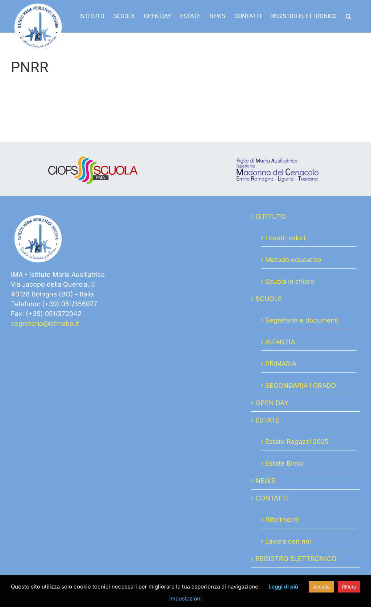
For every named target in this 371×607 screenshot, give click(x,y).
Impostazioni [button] (185, 598)
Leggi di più (283, 586)
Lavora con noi (288, 541)
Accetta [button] (321, 587)
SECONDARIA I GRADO (300, 385)
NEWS (265, 481)
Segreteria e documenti (301, 320)
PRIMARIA (280, 363)
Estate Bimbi (284, 463)
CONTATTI (271, 498)
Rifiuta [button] (349, 587)
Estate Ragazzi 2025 (297, 441)
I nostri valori (285, 238)
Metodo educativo (293, 259)
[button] (348, 16)
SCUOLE (268, 299)
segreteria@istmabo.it (45, 323)
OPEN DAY (271, 403)
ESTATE (267, 420)
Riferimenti (282, 519)
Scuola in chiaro (289, 281)
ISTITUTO (270, 216)
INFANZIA (280, 342)
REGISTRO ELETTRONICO (296, 558)
